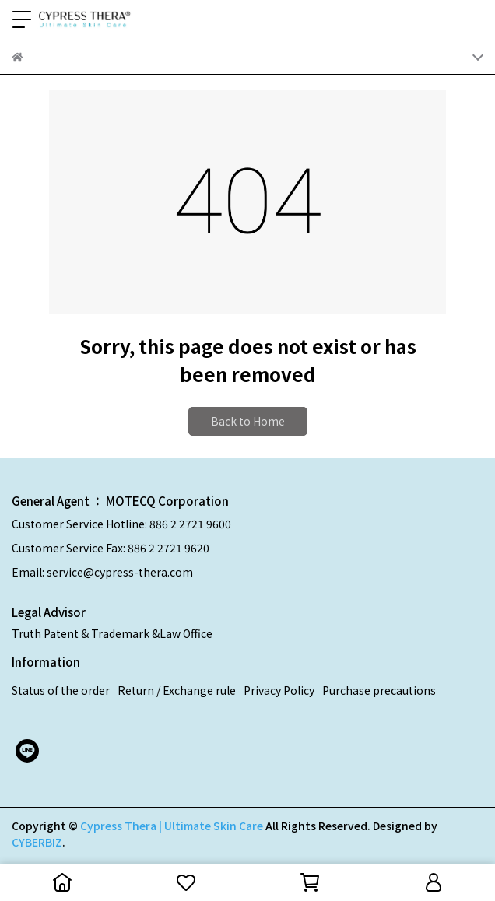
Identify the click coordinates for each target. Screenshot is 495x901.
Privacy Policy (279, 690)
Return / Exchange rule (177, 690)
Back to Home (248, 421)
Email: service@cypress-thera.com (102, 572)
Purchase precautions (379, 690)
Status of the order (61, 690)
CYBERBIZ (37, 842)
